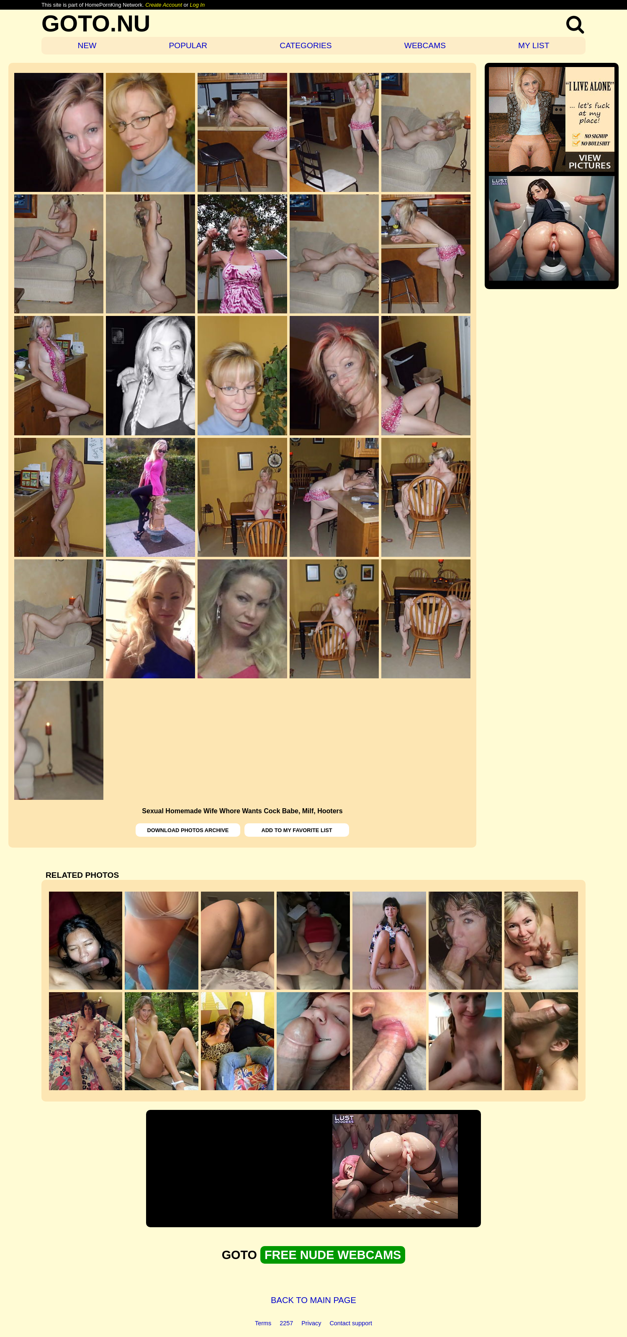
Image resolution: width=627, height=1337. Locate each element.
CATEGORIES (305, 45)
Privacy (311, 1323)
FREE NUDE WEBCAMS (333, 1255)
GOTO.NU (95, 23)
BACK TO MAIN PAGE (313, 1300)
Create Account (163, 5)
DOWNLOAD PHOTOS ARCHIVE (188, 830)
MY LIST (533, 45)
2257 (286, 1323)
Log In (197, 5)
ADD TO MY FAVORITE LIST (296, 830)
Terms (263, 1323)
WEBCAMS (425, 45)
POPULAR (188, 45)
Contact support (350, 1323)
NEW (87, 45)
